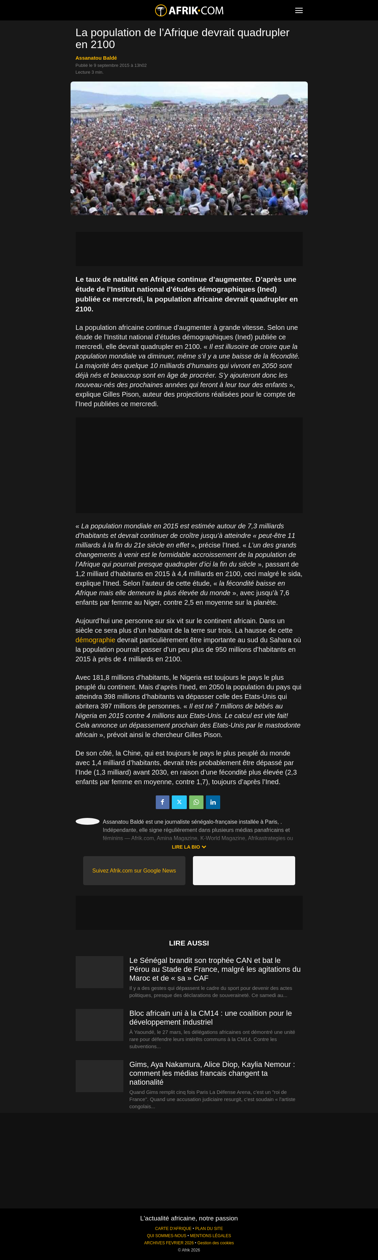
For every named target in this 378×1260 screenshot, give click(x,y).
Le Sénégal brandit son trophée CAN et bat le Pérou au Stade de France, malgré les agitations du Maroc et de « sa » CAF (215, 969)
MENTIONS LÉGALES (210, 1235)
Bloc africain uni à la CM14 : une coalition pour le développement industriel (211, 1017)
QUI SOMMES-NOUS (166, 1235)
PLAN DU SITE (209, 1228)
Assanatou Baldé (96, 58)
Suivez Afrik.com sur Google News (134, 871)
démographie (96, 640)
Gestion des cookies (215, 1243)
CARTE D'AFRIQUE (173, 1228)
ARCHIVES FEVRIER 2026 (169, 1243)
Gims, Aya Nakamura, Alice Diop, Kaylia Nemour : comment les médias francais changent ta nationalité (212, 1073)
